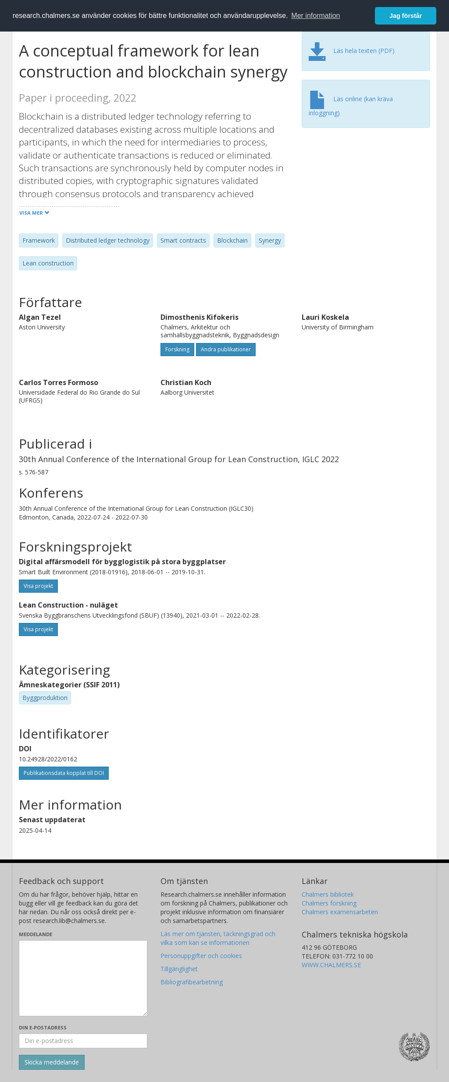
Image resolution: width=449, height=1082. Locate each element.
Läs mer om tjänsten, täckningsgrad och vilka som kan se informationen (217, 938)
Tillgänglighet (179, 969)
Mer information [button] (315, 15)
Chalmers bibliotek (328, 894)
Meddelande (35, 934)
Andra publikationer (226, 349)
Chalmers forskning (329, 903)
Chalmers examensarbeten (340, 912)
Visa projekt (38, 586)
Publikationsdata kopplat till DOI (64, 773)
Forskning (177, 349)
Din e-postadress (43, 1027)
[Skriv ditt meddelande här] (83, 978)
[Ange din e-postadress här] (83, 1040)
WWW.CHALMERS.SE (331, 965)
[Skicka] (52, 1062)
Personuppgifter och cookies (201, 955)
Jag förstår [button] (405, 15)
